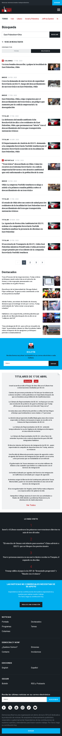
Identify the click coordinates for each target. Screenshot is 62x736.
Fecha (16, 51)
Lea (36, 381)
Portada (5, 622)
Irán (12, 19)
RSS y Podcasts (38, 683)
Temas (34, 626)
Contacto (5, 652)
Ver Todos (31, 505)
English (5, 668)
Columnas (6, 631)
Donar (57, 3)
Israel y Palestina (32, 19)
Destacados (36, 622)
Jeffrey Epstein (48, 19)
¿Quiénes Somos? (9, 647)
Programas (6, 626)
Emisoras (35, 647)
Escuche (28, 381)
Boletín (5, 683)
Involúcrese (36, 652)
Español (34, 668)
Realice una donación (31, 604)
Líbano (19, 19)
